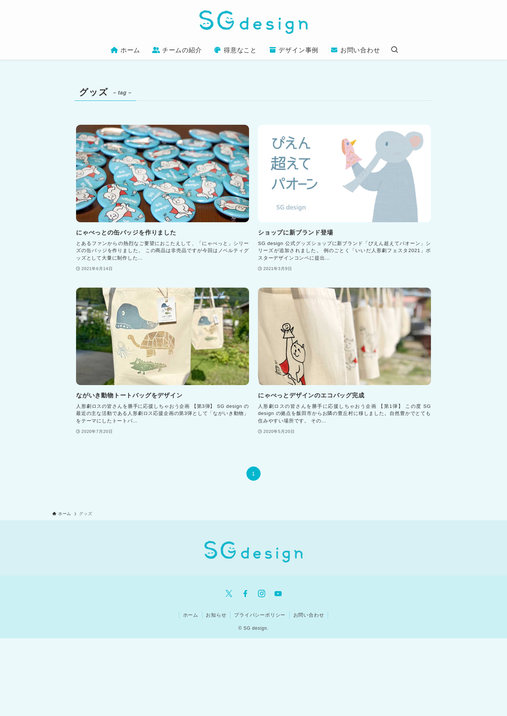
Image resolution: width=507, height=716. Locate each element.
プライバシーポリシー (260, 615)
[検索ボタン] (394, 50)
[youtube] (278, 593)
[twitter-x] (228, 593)
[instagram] (261, 593)
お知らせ (216, 615)
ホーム (190, 615)
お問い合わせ (308, 615)
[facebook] (245, 593)
